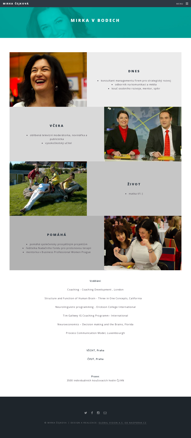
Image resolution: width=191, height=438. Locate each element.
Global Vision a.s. (111, 422)
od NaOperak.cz (135, 422)
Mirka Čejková (16, 3)
